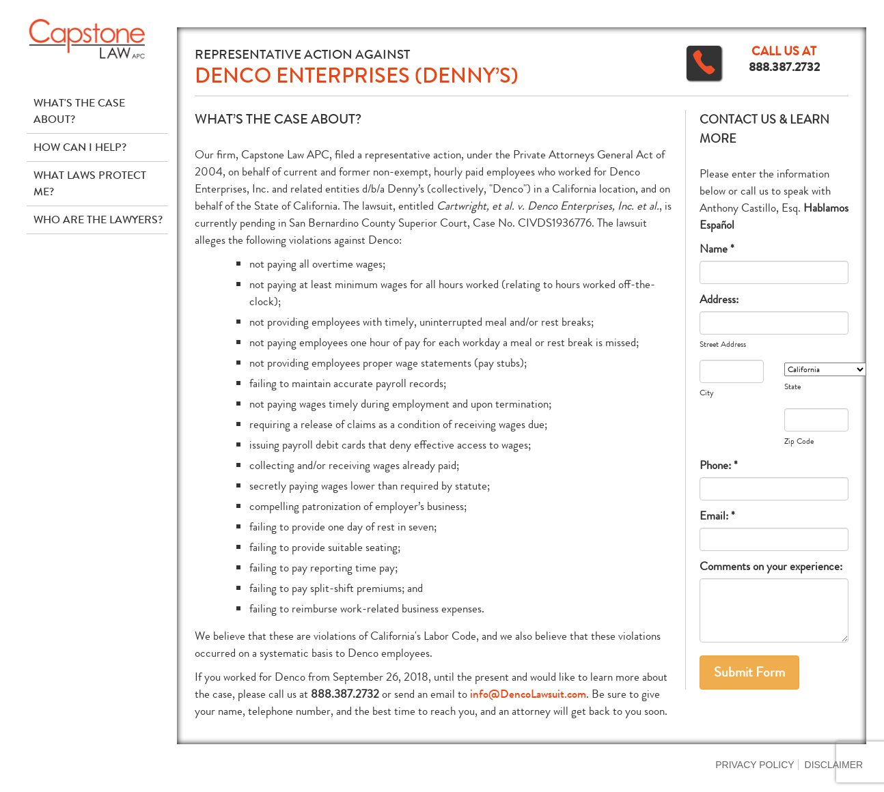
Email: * (717, 515)
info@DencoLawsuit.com (528, 694)
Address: (719, 299)
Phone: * (719, 465)
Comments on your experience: (771, 566)
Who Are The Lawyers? (98, 219)
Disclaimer (834, 764)
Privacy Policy (754, 764)
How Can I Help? (79, 147)
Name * (717, 248)
